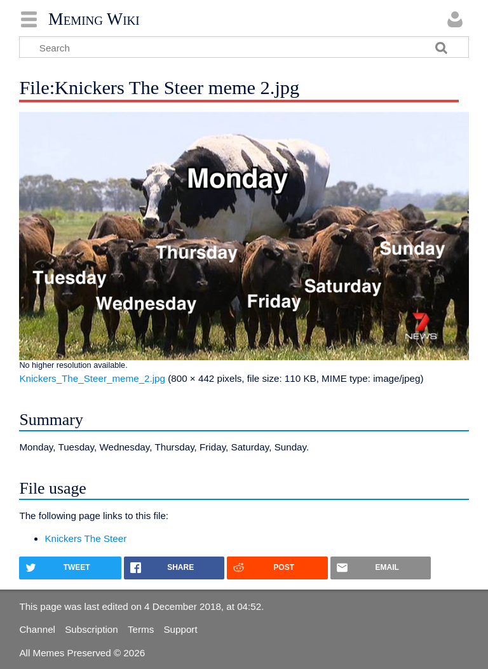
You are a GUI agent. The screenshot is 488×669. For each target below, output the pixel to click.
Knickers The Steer (85, 538)
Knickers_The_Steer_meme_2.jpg (92, 378)
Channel (37, 629)
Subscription (91, 629)
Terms (141, 629)
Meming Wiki (94, 19)
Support (180, 629)
